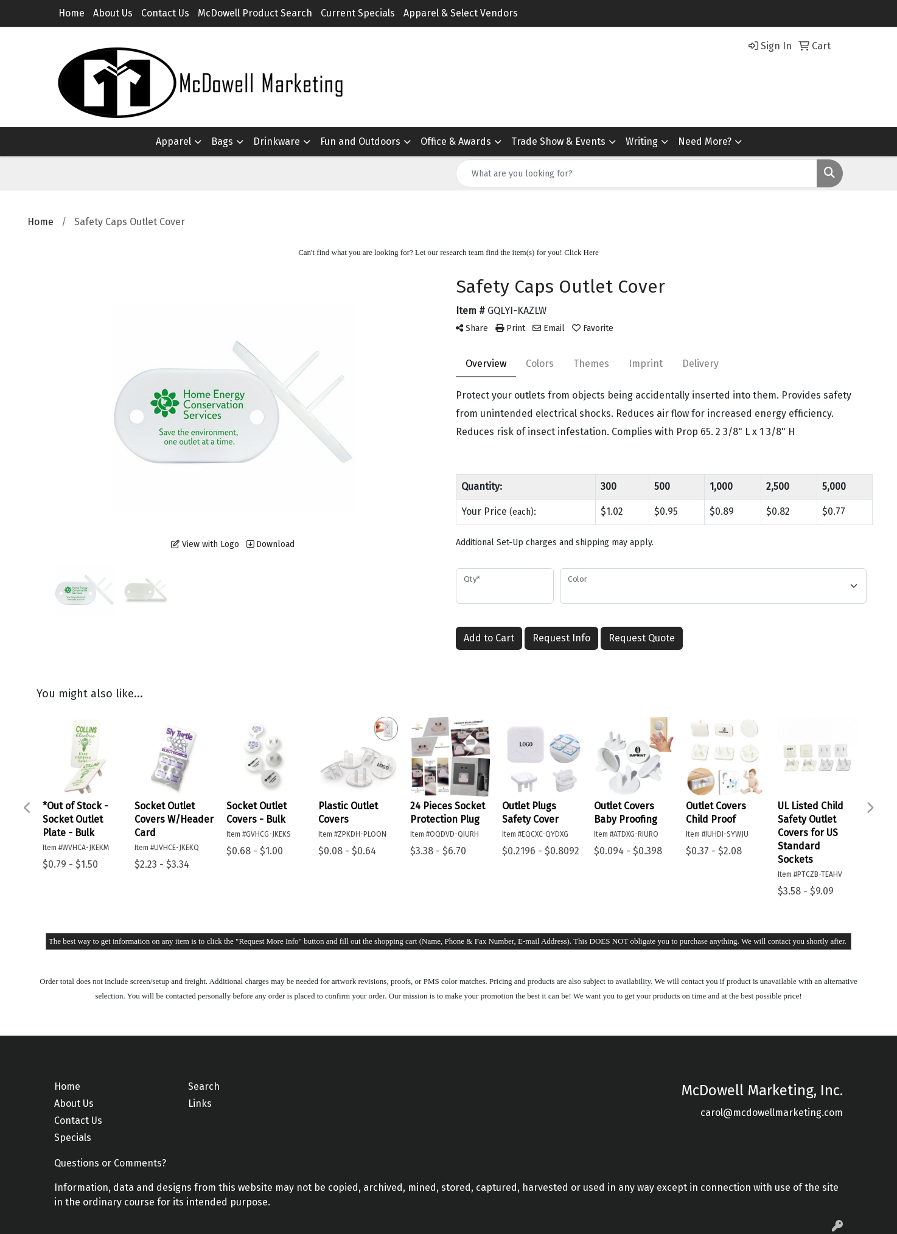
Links (200, 1103)
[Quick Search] (636, 173)
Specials (72, 1137)
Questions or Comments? (110, 1163)
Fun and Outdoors (360, 141)
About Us (113, 13)
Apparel (173, 141)
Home (71, 13)
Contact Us (165, 13)
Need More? (704, 141)
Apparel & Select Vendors (460, 13)
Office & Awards (456, 141)
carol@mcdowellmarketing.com (771, 1112)
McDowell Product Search (255, 13)
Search (204, 1086)
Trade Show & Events (558, 141)
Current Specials (358, 13)
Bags (222, 141)
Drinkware (276, 141)
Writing (642, 141)
